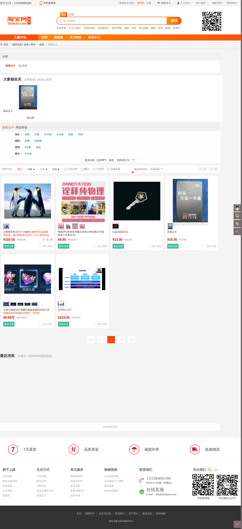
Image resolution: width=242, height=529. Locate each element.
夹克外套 (61, 28)
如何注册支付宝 (45, 490)
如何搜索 (7, 485)
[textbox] (112, 20)
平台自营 (71, 169)
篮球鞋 (176, 28)
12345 (64, 309)
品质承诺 (113, 169)
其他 (38, 147)
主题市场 (20, 37)
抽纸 (126, 28)
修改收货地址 (111, 490)
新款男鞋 (117, 28)
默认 (20, 169)
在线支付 (41, 495)
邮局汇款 (41, 481)
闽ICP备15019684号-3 (121, 521)
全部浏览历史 (110, 426)
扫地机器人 (104, 28)
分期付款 (41, 485)
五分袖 (47, 134)
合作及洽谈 (105, 513)
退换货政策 (76, 481)
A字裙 (28, 147)
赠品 (85, 169)
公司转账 (41, 476)
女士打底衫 (75, 28)
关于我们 (133, 513)
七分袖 (59, 134)
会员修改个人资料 (114, 481)
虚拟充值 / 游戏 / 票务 (23, 44)
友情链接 (161, 513)
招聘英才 (90, 513)
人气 (43, 169)
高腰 (27, 140)
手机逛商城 (49, 3)
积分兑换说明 (10, 481)
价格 (55, 169)
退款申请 (75, 495)
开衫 (160, 28)
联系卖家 (75, 485)
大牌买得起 (89, 28)
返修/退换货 (76, 490)
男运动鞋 (143, 28)
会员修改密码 (111, 476)
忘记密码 (7, 490)
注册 (148, 3)
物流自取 (147, 513)
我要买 (6, 495)
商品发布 (109, 485)
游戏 (41, 44)
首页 (5, 44)
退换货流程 (76, 476)
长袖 (36, 134)
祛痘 (133, 28)
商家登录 (217, 3)
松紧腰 (38, 140)
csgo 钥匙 (120, 231)
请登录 (140, 3)
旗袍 (153, 28)
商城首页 (124, 3)
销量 (31, 169)
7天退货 (98, 169)
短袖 (27, 134)
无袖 (80, 134)
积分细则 (7, 476)
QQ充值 (22, 65)
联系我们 (120, 513)
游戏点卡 (10, 65)
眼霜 (167, 28)
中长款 (28, 153)
